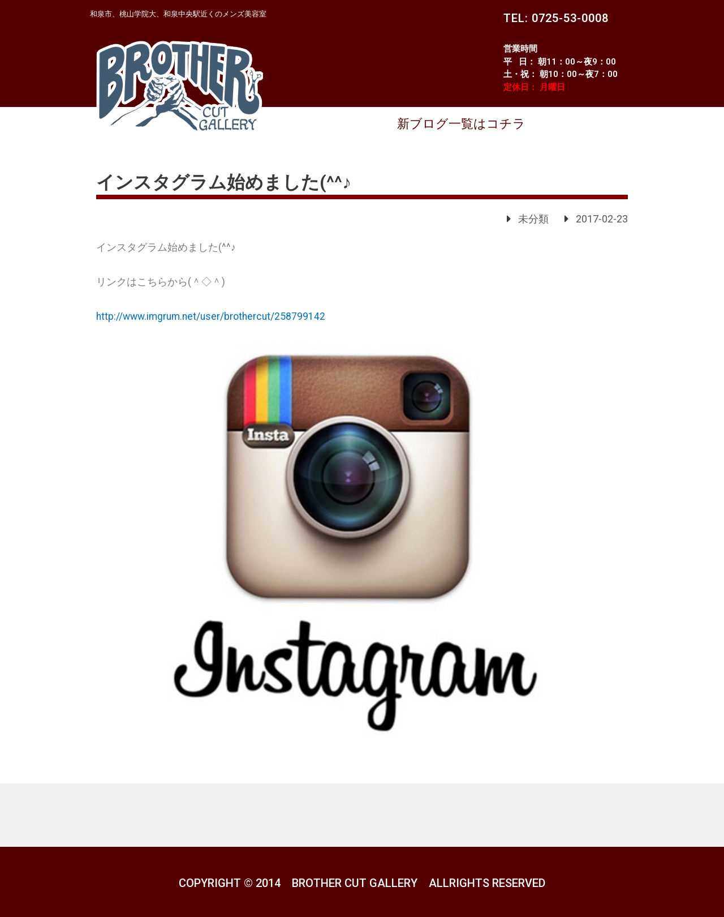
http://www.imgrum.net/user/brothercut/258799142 (213, 316)
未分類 (533, 219)
